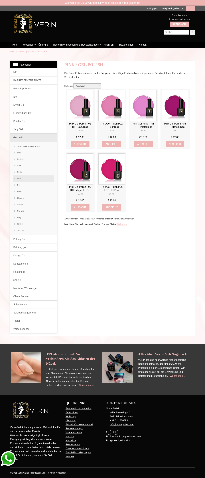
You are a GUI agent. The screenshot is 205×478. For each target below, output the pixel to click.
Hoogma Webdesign (56, 473)
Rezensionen (126, 44)
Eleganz (20, 198)
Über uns (43, 44)
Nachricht (109, 44)
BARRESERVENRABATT (27, 80)
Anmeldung (72, 412)
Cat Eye (20, 211)
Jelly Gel (18, 129)
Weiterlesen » (86, 385)
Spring (20, 224)
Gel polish (18, 137)
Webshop (179, 24)
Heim (15, 44)
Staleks (17, 280)
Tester (16, 320)
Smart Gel (18, 105)
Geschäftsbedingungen (78, 452)
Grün (19, 166)
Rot (18, 185)
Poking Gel (19, 239)
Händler (70, 436)
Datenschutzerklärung (78, 448)
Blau (19, 153)
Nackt (19, 172)
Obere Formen (21, 296)
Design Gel (19, 255)
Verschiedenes (21, 329)
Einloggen (151, 8)
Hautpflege (19, 272)
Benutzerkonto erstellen (78, 408)
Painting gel (19, 247)
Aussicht (80, 144)
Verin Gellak (23, 473)
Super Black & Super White (28, 146)
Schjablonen (20, 304)
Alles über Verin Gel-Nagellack (162, 354)
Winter (20, 192)
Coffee (20, 204)
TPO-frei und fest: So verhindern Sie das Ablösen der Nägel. (70, 358)
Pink (19, 179)
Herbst (20, 159)
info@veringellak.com (172, 8)
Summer (20, 230)
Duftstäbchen (20, 263)
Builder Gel (19, 121)
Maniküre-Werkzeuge (25, 288)
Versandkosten (74, 432)
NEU (16, 72)
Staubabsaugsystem (24, 312)
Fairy (19, 217)
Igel (15, 96)
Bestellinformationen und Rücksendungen (76, 44)
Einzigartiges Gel (22, 113)
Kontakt (143, 44)
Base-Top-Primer (22, 88)
